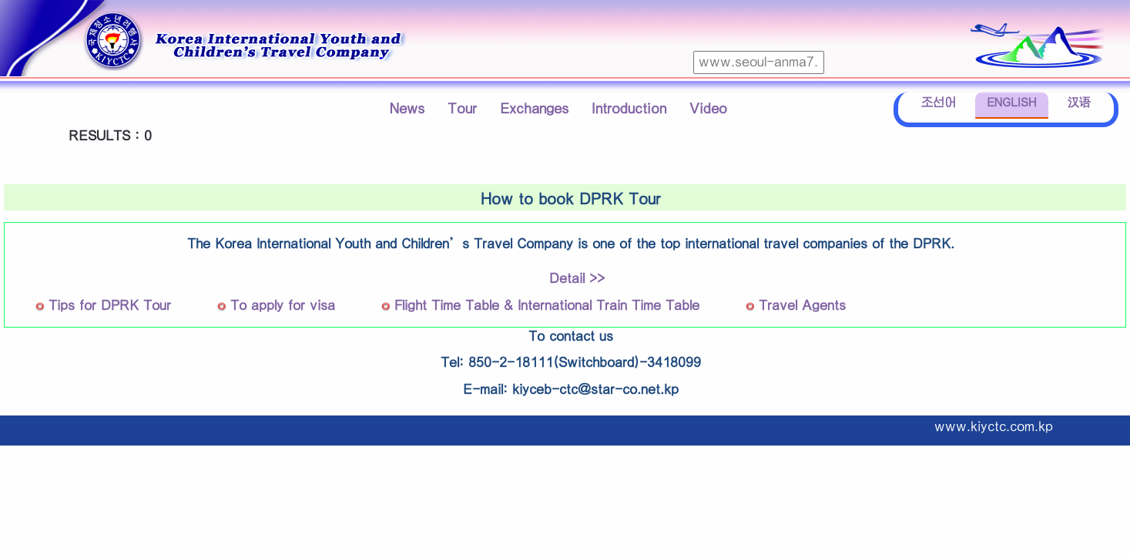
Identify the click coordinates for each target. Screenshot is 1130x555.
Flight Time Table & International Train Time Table (546, 305)
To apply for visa (282, 305)
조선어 (938, 103)
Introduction (629, 109)
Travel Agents (802, 305)
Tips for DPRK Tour (110, 305)
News (407, 109)
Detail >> (577, 278)
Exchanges (534, 109)
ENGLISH (1012, 103)
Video (708, 109)
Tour (462, 109)
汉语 (1079, 103)
